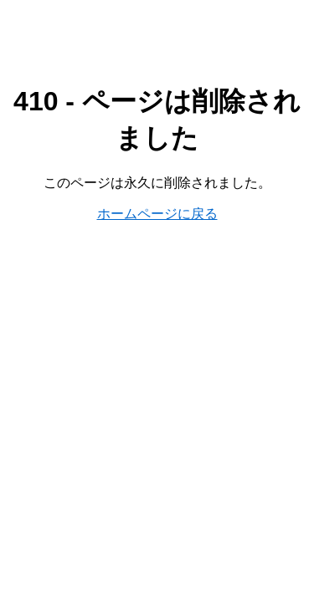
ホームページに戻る (157, 214)
